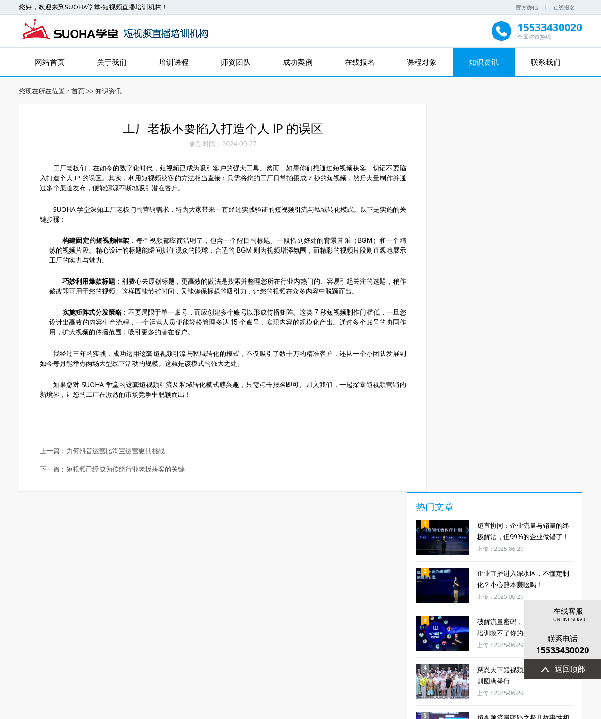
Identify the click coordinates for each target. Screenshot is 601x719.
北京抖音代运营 (169, 679)
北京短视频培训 (401, 679)
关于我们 (112, 62)
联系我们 (546, 62)
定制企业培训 (267, 603)
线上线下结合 (401, 603)
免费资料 (334, 603)
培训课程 (174, 62)
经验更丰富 (467, 603)
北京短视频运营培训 (455, 679)
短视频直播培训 (353, 679)
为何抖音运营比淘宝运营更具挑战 (116, 452)
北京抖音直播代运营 (224, 679)
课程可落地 (200, 603)
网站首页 (50, 62)
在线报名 (564, 7)
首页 (78, 89)
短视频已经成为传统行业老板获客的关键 (126, 471)
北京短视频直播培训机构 (291, 679)
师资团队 (236, 62)
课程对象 (422, 62)
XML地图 (391, 710)
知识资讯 (484, 62)
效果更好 (133, 603)
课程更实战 (66, 603)
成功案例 (298, 62)
